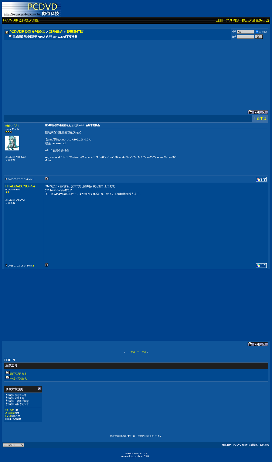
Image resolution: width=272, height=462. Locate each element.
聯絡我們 (226, 445)
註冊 (219, 20)
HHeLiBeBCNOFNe (20, 186)
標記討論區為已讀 (255, 20)
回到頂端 (264, 445)
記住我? (261, 32)
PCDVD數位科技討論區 (21, 20)
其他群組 (56, 32)
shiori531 (12, 126)
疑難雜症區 (75, 32)
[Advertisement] (132, 71)
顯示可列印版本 (18, 373)
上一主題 (130, 352)
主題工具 (260, 118)
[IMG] (8, 416)
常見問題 (232, 20)
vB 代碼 (9, 410)
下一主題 (141, 352)
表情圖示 (10, 413)
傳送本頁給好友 (18, 378)
